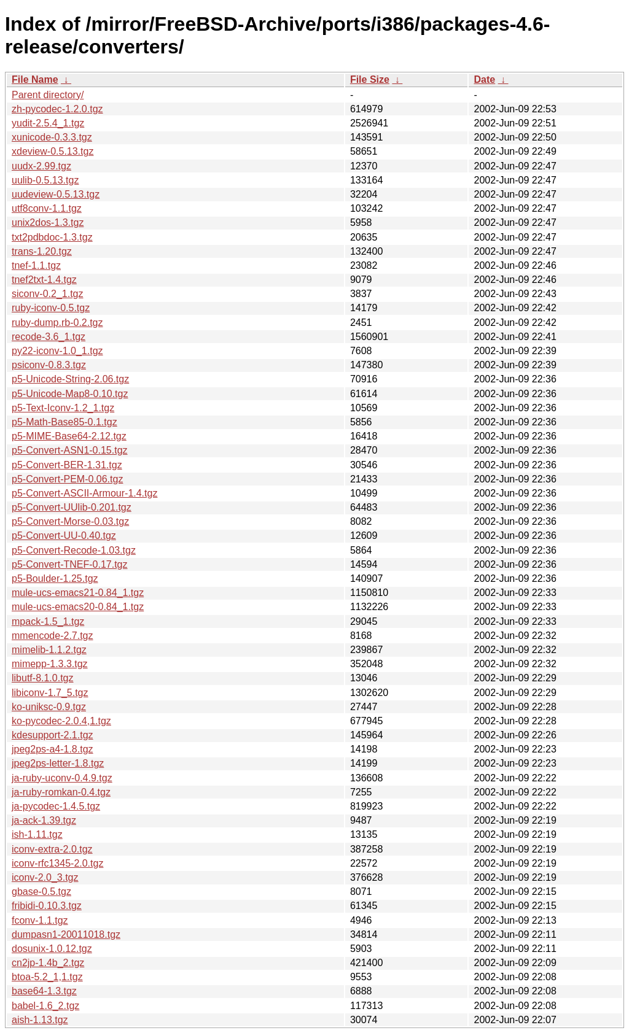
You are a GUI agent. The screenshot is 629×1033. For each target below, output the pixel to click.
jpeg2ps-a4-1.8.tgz (52, 749)
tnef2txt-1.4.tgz (44, 279)
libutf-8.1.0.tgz (43, 678)
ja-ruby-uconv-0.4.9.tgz (62, 778)
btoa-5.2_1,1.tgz (47, 977)
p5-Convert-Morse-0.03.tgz (70, 521)
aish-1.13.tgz (40, 1020)
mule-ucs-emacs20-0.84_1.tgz (78, 607)
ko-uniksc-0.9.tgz (49, 707)
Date (484, 79)
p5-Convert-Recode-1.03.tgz (74, 550)
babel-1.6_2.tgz (45, 1005)
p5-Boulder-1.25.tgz (55, 578)
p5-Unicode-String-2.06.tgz (70, 379)
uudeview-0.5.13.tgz (56, 194)
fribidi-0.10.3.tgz (47, 905)
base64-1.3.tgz (44, 991)
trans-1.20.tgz (42, 251)
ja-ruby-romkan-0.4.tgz (61, 792)
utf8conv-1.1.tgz (47, 208)
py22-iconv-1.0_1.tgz (57, 351)
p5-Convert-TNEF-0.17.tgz (70, 564)
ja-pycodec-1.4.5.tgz (56, 806)
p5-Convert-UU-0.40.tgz (64, 535)
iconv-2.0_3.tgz (45, 877)
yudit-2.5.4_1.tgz (48, 123)
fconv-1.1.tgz (40, 920)
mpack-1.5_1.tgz (48, 621)
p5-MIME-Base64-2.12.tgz (69, 436)
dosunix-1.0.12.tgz (52, 948)
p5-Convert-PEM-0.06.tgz (67, 479)
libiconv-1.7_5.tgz (50, 692)
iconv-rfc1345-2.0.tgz (57, 863)
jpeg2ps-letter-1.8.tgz (58, 763)
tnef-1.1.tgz (36, 265)
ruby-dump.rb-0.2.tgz (57, 322)
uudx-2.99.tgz (41, 166)
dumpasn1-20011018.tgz (66, 934)
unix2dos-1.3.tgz (48, 222)
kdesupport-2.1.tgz (52, 735)
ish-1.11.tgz (37, 834)
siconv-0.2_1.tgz (48, 293)
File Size (369, 79)
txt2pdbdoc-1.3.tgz (52, 237)
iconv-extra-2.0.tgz (52, 849)
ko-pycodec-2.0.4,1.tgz (61, 721)
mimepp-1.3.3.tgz (50, 664)
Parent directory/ (48, 95)
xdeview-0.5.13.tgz (52, 151)
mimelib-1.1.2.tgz (49, 649)
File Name (35, 79)
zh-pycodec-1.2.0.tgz (57, 109)
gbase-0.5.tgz (41, 891)
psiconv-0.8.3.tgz (49, 365)
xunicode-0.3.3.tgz (52, 137)
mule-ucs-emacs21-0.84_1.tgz (78, 592)
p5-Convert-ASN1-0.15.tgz (70, 450)
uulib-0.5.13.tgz (45, 180)
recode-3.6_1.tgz (48, 336)
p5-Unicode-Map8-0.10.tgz (70, 394)
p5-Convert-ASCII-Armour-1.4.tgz (84, 493)
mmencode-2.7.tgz (52, 635)
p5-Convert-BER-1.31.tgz (67, 465)
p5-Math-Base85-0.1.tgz (64, 422)
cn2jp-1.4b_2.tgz (48, 963)
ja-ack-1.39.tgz (44, 820)
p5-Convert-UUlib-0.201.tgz (71, 507)
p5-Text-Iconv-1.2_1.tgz (63, 408)
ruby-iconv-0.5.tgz (51, 308)
